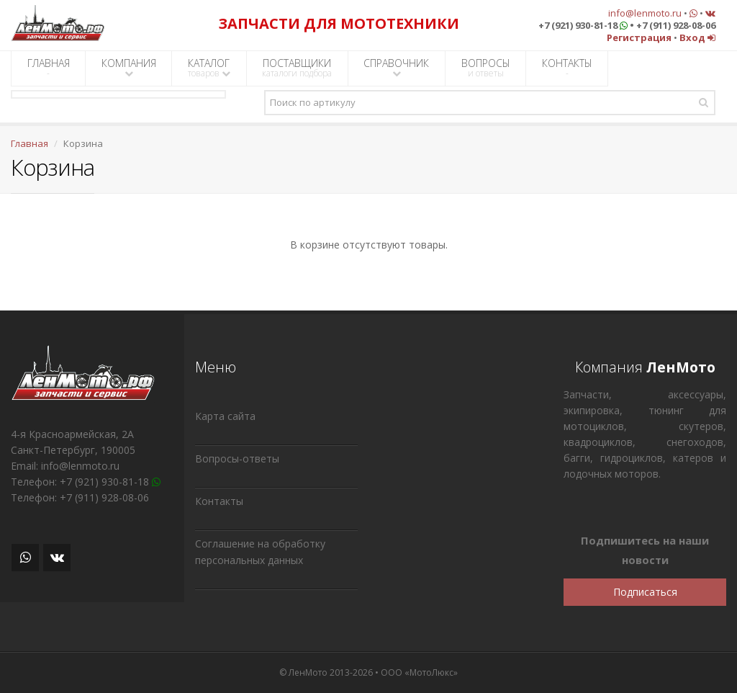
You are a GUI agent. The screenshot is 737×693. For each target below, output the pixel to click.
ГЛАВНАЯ (48, 67)
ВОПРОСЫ (485, 67)
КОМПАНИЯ (128, 67)
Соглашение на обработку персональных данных (260, 552)
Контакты (219, 501)
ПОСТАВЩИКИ (297, 67)
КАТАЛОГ (209, 67)
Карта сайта (225, 416)
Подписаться (645, 592)
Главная (29, 143)
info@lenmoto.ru (645, 12)
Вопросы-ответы (237, 458)
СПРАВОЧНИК (396, 67)
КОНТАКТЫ (567, 67)
